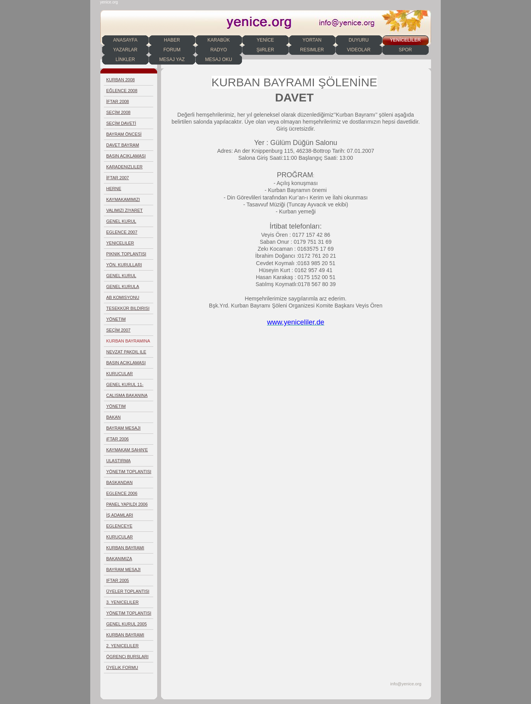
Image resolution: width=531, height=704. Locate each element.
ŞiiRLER (265, 49)
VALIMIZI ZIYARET (124, 210)
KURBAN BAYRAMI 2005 (125, 636)
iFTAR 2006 (117, 439)
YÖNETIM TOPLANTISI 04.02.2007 (118, 321)
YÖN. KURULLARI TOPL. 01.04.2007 (124, 266)
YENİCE (265, 40)
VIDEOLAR (359, 49)
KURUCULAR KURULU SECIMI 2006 (128, 539)
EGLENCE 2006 (121, 493)
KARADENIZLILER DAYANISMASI (124, 168)
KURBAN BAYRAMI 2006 (125, 549)
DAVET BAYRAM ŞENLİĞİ (122, 147)
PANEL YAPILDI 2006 (127, 504)
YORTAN (312, 40)
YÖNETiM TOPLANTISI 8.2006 (128, 473)
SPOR (405, 49)
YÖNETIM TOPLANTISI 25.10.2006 (118, 408)
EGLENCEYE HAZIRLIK (119, 528)
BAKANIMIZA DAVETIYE (119, 560)
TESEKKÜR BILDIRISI (127, 308)
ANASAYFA (125, 40)
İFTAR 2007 (117, 177)
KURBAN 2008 (120, 79)
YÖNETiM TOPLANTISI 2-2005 (128, 615)
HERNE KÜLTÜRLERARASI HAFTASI (125, 190)
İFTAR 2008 (117, 101)
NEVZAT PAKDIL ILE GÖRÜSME (126, 353)
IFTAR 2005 (117, 580)
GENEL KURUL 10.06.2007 (121, 223)
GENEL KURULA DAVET (122, 288)
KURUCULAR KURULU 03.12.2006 (126, 375)
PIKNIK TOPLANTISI (126, 254)
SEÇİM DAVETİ (121, 123)
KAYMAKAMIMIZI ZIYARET (123, 201)
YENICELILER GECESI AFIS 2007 (125, 245)
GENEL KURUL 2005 (126, 624)
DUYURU (358, 40)
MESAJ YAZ (172, 59)
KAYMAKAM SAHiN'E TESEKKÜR (127, 451)
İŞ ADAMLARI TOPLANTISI (119, 517)
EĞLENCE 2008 (121, 90)
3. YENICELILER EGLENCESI (122, 604)
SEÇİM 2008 (118, 112)
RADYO (218, 49)
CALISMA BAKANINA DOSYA (126, 397)
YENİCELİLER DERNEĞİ (405, 41)
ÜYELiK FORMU (122, 667)
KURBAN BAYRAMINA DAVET (128, 343)
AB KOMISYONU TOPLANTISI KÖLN (125, 299)
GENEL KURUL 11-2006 (125, 386)
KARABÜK (218, 40)
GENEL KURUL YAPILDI (121, 277)
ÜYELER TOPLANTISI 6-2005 (127, 593)
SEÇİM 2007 (118, 330)
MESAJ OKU (218, 59)
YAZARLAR (125, 49)
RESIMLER (312, 49)
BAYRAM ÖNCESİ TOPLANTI (124, 136)
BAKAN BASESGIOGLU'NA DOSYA (125, 419)
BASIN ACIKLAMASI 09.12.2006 (125, 364)
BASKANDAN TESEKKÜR (119, 484)
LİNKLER (125, 59)
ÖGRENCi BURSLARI (127, 656)
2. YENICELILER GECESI (122, 647)
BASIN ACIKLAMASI (125, 156)
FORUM (172, 49)
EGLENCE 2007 (121, 232)
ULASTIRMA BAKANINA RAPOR (125, 462)
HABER (172, 40)
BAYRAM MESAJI (123, 428)
